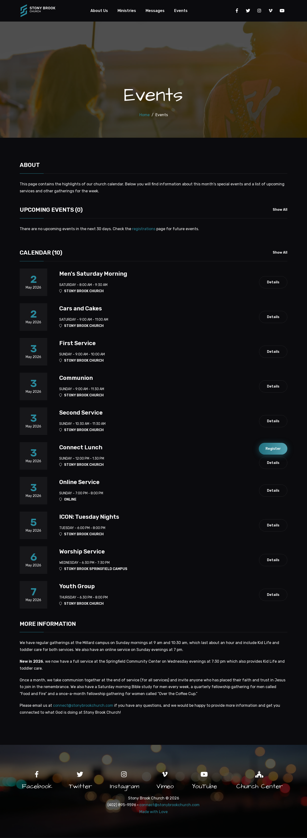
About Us (99, 11)
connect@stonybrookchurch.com (83, 706)
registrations (143, 229)
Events (181, 11)
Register (273, 449)
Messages (155, 11)
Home (144, 115)
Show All (280, 210)
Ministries (127, 11)
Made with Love (153, 812)
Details (273, 283)
